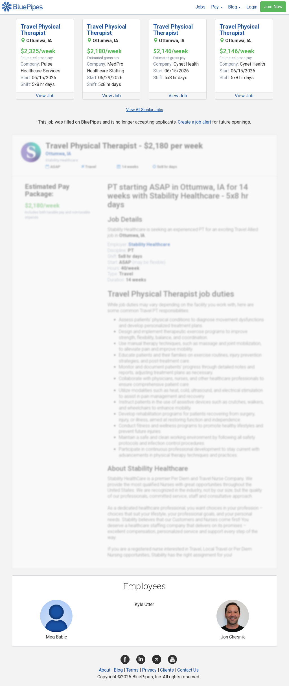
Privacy (149, 670)
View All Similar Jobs (144, 109)
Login (251, 7)
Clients (167, 670)
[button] (216, 7)
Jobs (200, 7)
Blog (118, 670)
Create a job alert (194, 122)
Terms (132, 670)
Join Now (273, 6)
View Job (45, 95)
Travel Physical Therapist (40, 29)
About (104, 670)
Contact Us (188, 670)
